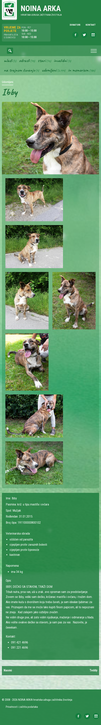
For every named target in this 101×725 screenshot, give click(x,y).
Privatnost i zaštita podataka (22, 707)
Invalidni (60, 60)
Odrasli (24, 60)
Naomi (8, 670)
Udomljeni (49, 70)
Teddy (93, 670)
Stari (42, 60)
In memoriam (78, 70)
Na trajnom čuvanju (19, 70)
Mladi (8, 60)
